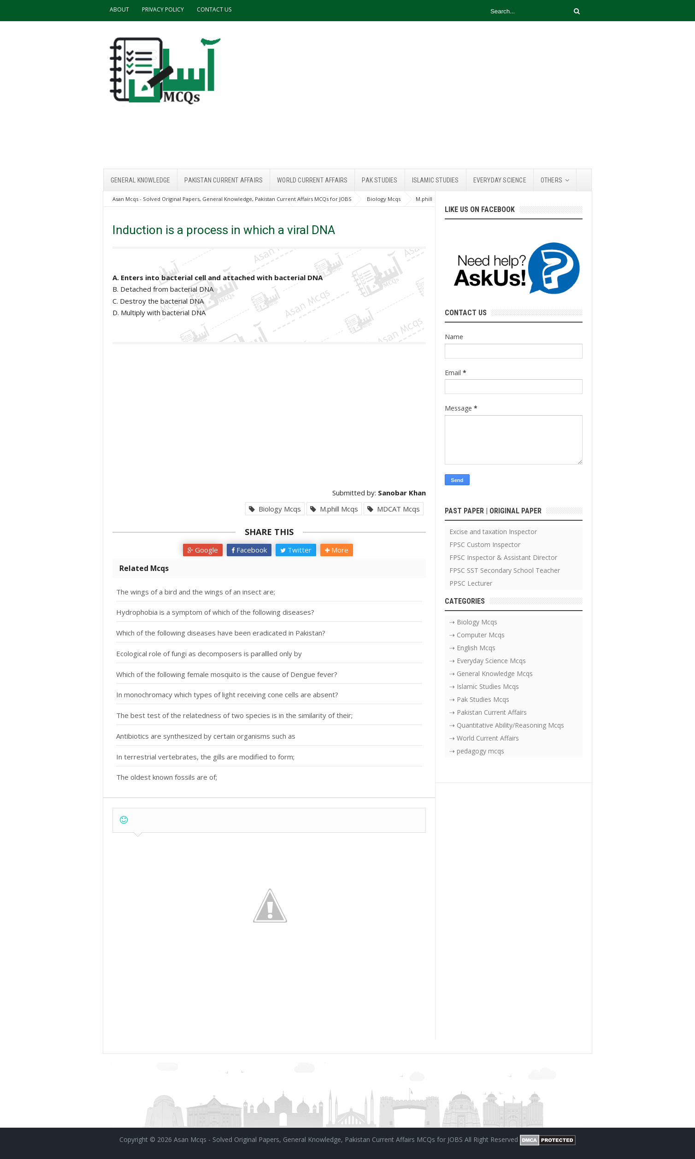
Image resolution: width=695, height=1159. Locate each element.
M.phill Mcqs (334, 508)
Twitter (296, 549)
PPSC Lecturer (470, 583)
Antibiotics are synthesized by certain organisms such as (205, 736)
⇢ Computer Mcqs (477, 634)
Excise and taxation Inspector (493, 531)
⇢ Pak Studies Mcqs (479, 699)
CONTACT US (214, 9)
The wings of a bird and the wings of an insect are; (195, 591)
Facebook (249, 549)
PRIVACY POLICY (163, 9)
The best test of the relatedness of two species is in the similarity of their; (234, 715)
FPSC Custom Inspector (484, 544)
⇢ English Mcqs (472, 647)
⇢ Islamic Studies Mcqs (484, 686)
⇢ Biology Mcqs (473, 622)
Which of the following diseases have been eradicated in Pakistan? (220, 632)
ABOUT (119, 9)
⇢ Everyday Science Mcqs (487, 660)
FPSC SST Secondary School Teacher (504, 570)
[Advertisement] (424, 94)
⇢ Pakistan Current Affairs (488, 712)
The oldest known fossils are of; (166, 777)
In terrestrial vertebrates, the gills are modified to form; (205, 756)
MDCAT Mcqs (393, 508)
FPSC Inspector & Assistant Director (503, 557)
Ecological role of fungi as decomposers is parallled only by (209, 653)
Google (203, 549)
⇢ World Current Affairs (484, 738)
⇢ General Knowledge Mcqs (491, 673)
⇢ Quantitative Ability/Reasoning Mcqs (506, 725)
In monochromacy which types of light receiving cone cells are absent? (227, 694)
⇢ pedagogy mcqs (476, 751)
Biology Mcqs (275, 508)
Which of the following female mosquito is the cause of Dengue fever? (226, 674)
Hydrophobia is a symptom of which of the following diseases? (215, 612)
